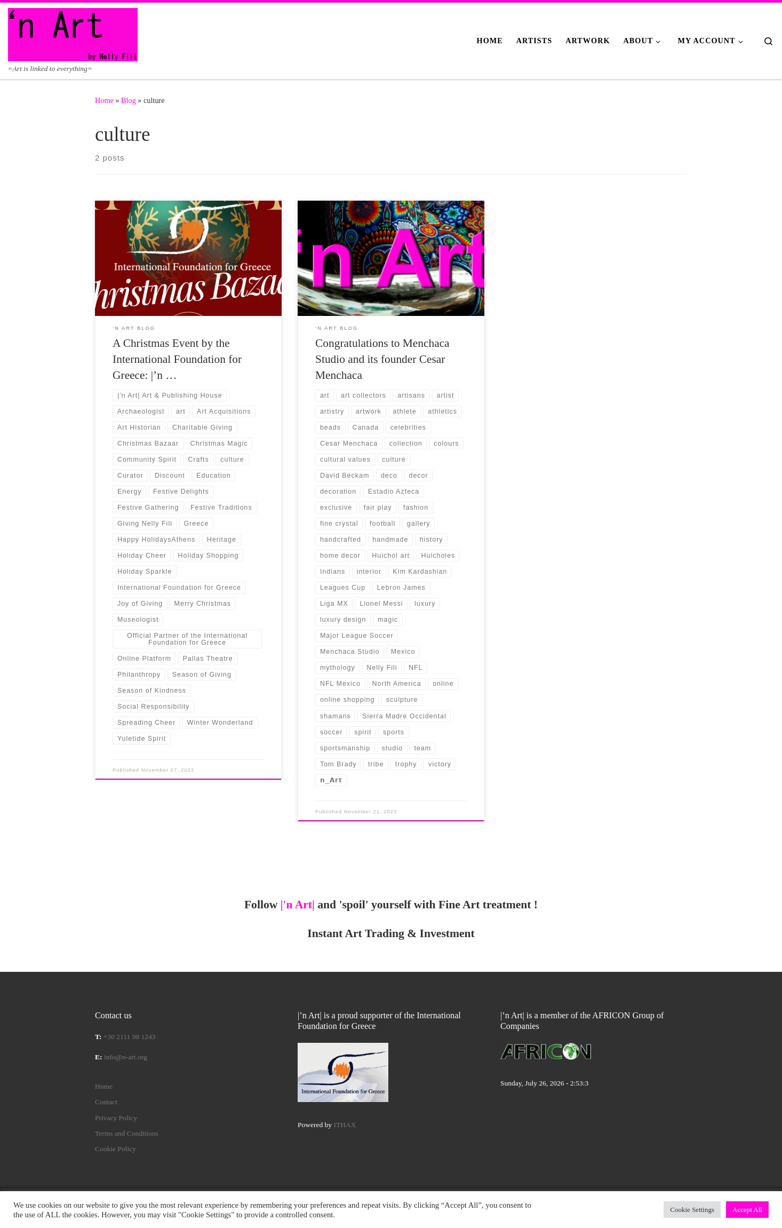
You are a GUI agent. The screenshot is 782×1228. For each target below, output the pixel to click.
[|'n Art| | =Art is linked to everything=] (73, 33)
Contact (106, 1102)
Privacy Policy (116, 1118)
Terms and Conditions (126, 1133)
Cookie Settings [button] (692, 1210)
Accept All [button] (747, 1210)
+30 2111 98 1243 (129, 1037)
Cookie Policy (115, 1149)
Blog (128, 100)
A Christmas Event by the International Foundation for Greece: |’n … (177, 359)
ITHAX (345, 1125)
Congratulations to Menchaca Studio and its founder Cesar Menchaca (382, 359)
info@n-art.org (125, 1057)
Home (104, 100)
